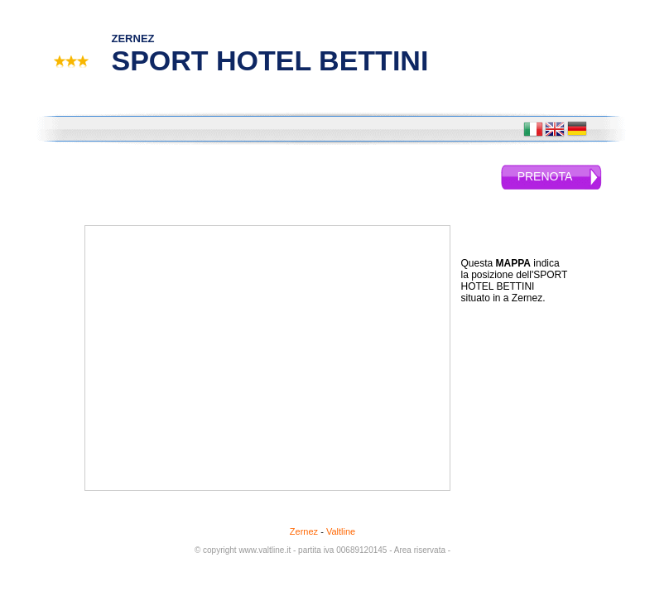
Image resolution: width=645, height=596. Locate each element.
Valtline (340, 531)
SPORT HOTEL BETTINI (270, 60)
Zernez (304, 531)
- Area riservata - (419, 550)
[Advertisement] (527, 399)
